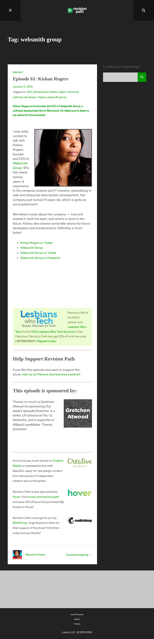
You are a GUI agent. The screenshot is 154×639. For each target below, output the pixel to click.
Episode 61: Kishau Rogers (40, 79)
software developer (24, 97)
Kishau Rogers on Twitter (36, 242)
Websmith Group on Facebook (40, 257)
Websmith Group (31, 247)
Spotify (77, 619)
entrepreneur (41, 91)
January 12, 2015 (23, 86)
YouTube (77, 624)
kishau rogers (58, 91)
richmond (73, 91)
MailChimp (20, 522)
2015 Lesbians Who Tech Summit (52, 331)
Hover (16, 496)
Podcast (18, 72)
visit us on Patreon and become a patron (51, 374)
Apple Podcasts (77, 614)
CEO (29, 91)
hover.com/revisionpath (43, 496)
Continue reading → (79, 554)
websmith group (56, 97)
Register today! (46, 341)
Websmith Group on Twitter (38, 252)
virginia (41, 97)
